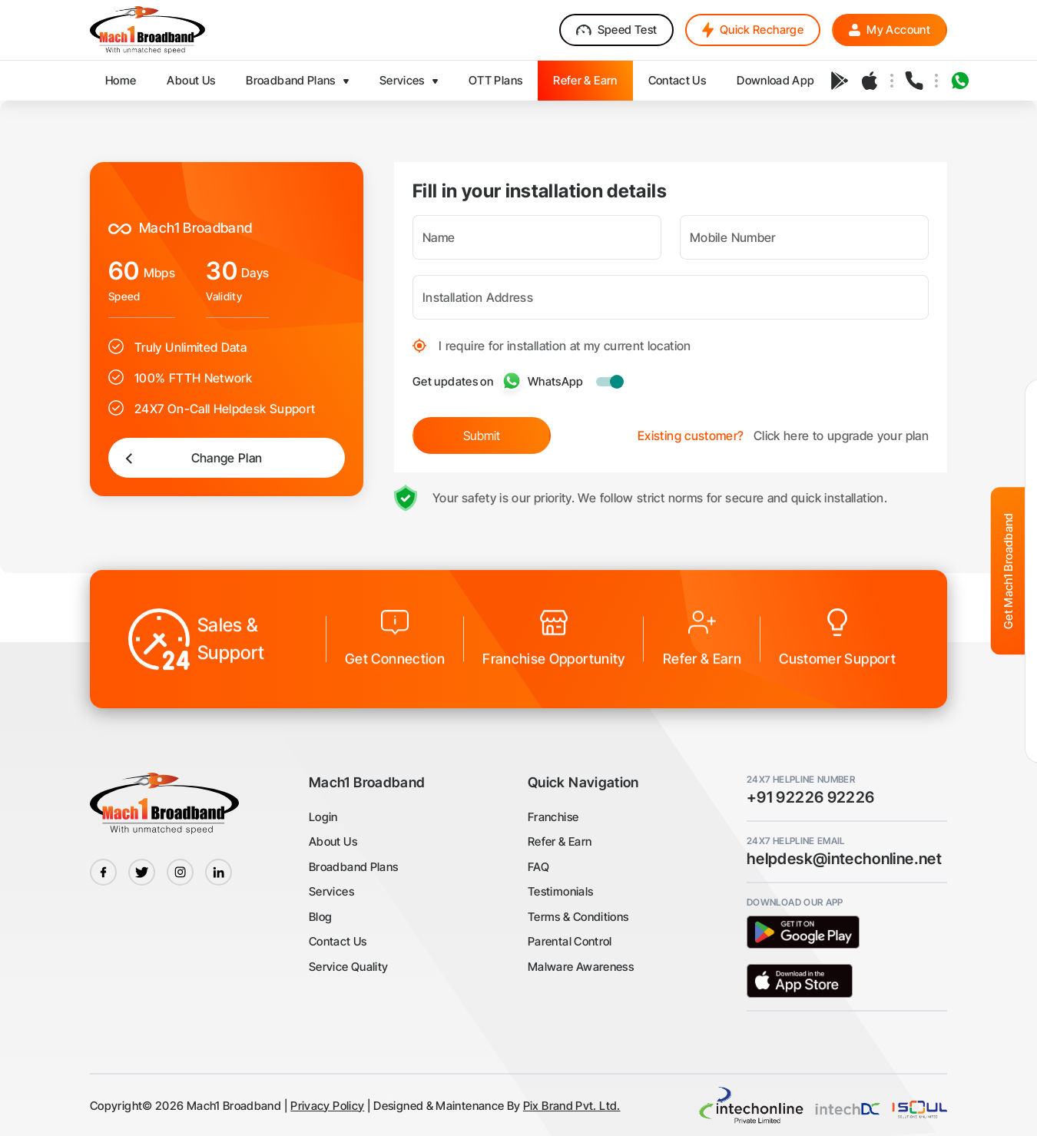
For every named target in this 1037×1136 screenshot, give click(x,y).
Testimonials (560, 891)
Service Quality (348, 966)
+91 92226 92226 (810, 797)
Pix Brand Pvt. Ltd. (572, 1105)
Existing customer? (691, 431)
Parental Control (570, 941)
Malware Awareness (581, 966)
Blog (320, 916)
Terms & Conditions (578, 916)
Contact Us (338, 941)
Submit (481, 431)
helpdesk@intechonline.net (844, 859)
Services (331, 891)
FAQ (538, 866)
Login (323, 817)
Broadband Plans (353, 866)
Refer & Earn (559, 841)
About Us (333, 841)
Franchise (553, 817)
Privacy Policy (327, 1105)
